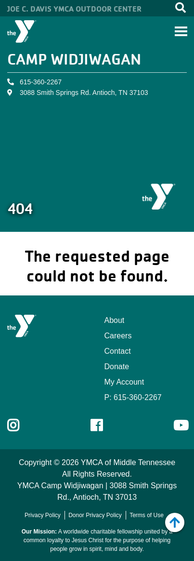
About (114, 320)
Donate (116, 366)
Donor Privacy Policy (95, 515)
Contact (117, 351)
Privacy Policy (43, 515)
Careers (118, 336)
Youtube (180, 425)
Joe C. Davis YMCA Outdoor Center (74, 8)
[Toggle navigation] (181, 31)
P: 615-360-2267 (133, 397)
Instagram (20, 425)
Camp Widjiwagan (74, 59)
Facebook (103, 425)
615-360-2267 (41, 82)
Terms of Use (146, 515)
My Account (124, 382)
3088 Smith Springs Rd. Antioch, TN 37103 (84, 92)
